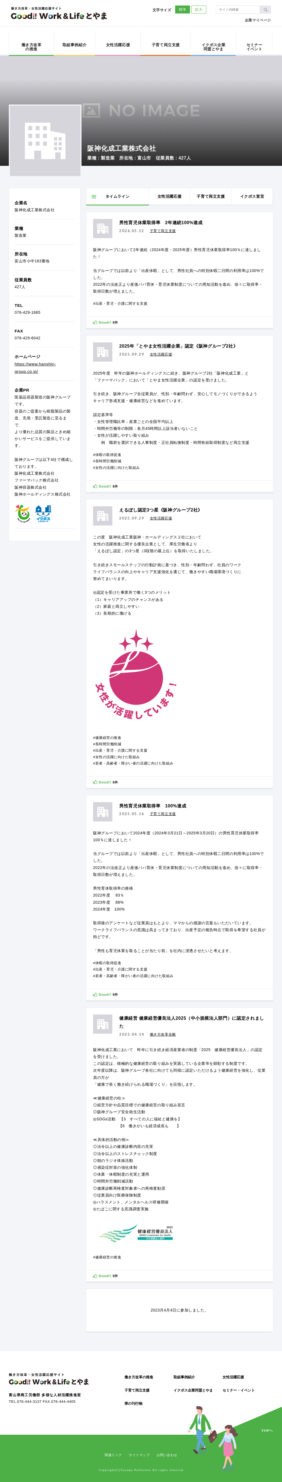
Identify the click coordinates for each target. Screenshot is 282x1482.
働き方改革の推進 (138, 1377)
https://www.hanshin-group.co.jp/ (35, 368)
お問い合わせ (167, 1455)
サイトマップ (139, 1455)
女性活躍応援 (233, 1377)
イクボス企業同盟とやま (193, 1390)
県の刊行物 (133, 1403)
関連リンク (113, 1455)
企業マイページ (258, 20)
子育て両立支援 (137, 1390)
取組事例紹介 (184, 1377)
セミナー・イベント (239, 1390)
